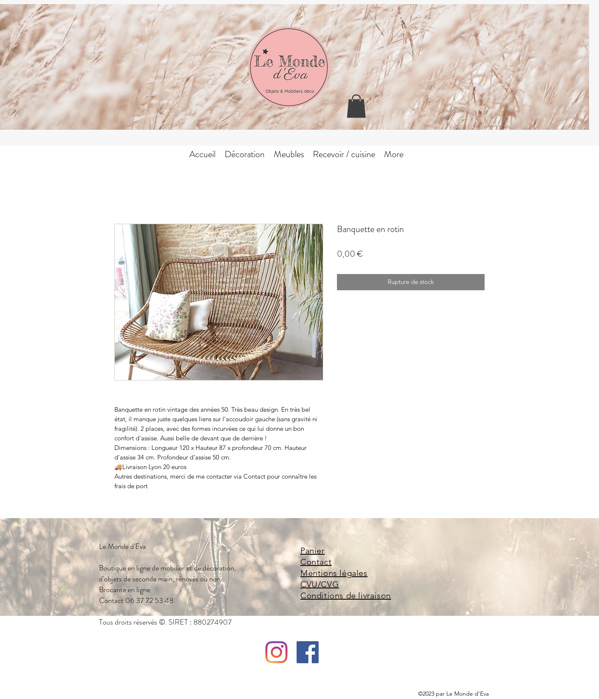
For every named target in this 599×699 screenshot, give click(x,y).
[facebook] (308, 652)
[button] (356, 106)
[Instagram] (276, 652)
